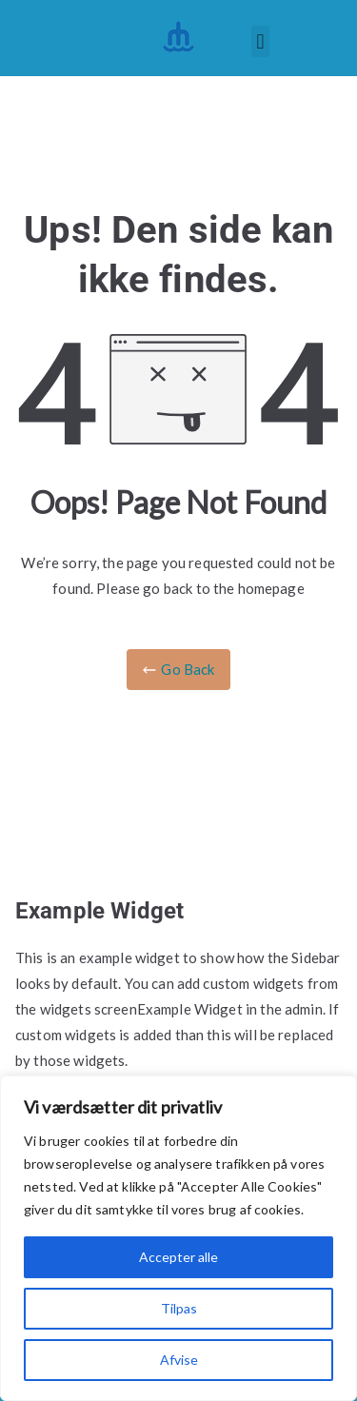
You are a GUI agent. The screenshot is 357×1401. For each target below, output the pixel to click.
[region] (178, 1238)
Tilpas (179, 1308)
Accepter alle (178, 1257)
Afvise (179, 1360)
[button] (260, 41)
